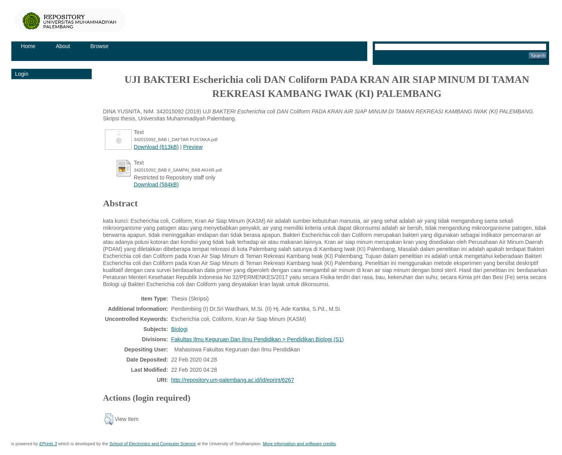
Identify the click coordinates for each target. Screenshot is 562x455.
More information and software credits (299, 443)
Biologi (179, 329)
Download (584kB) (156, 184)
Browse (99, 46)
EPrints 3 (48, 443)
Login (21, 74)
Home (28, 46)
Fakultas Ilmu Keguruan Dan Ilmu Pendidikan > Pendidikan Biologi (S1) (257, 339)
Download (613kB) (156, 147)
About (63, 46)
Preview (193, 147)
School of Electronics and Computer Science (152, 443)
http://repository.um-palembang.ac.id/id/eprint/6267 (232, 380)
